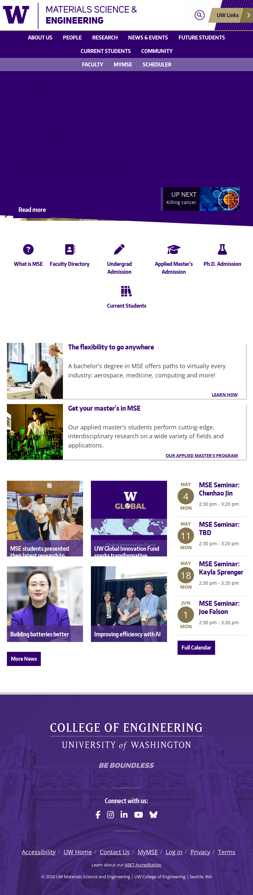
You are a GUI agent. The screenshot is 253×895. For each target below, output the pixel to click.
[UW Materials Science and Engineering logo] (95, 16)
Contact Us (115, 852)
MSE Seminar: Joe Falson (219, 607)
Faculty (92, 64)
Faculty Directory (70, 254)
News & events (148, 37)
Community (157, 51)
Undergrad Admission (119, 258)
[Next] (200, 199)
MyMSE (123, 64)
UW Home (78, 852)
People (72, 37)
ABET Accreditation (143, 865)
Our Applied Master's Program (202, 455)
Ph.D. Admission (222, 254)
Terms (227, 852)
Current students (106, 51)
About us (40, 37)
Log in (174, 852)
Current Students (126, 296)
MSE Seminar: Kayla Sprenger (221, 567)
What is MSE (28, 254)
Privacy (200, 852)
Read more (32, 209)
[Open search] (199, 15)
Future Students (202, 37)
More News (24, 658)
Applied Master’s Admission (174, 258)
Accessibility (39, 852)
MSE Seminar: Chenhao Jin (219, 488)
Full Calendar (196, 647)
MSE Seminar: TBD (219, 528)
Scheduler (157, 64)
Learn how (225, 394)
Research (105, 37)
